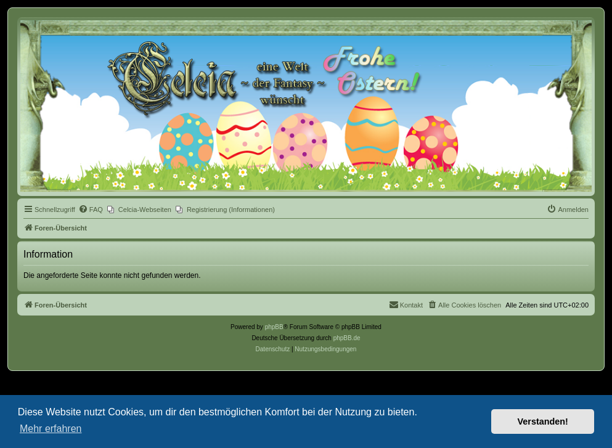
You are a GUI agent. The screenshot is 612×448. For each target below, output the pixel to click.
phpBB (274, 327)
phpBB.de (347, 338)
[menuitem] (90, 209)
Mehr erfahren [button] (51, 428)
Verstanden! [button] (543, 421)
